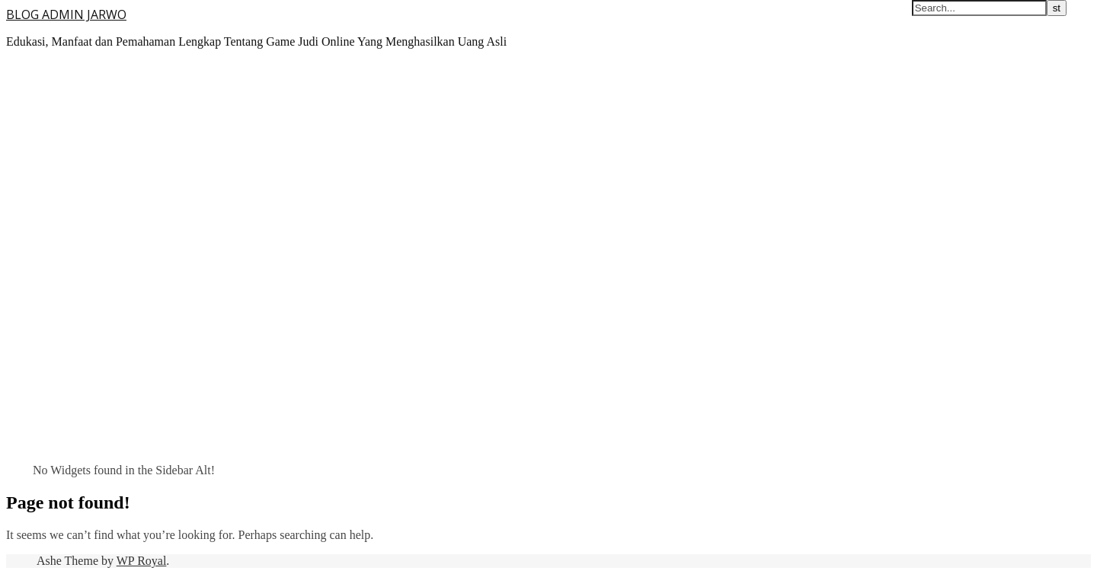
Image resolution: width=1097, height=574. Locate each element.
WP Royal (142, 560)
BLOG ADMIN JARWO (66, 14)
